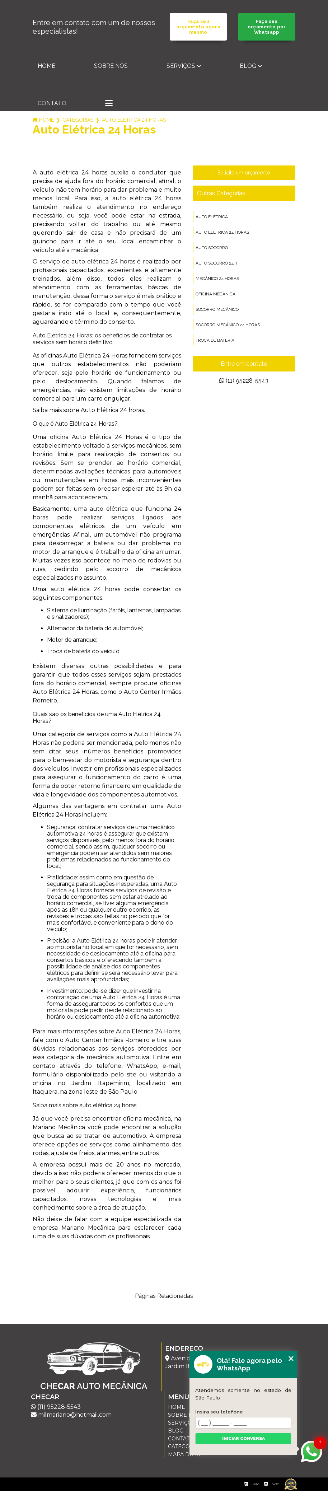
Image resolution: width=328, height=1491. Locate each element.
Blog (248, 65)
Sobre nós (111, 65)
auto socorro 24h (216, 263)
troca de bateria (215, 340)
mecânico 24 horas (217, 278)
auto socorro (212, 247)
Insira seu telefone (219, 1412)
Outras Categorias (221, 193)
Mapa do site (187, 1454)
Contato (52, 103)
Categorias (77, 120)
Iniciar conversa (243, 1438)
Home (46, 65)
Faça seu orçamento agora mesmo (198, 27)
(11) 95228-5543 (243, 380)
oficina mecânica (215, 293)
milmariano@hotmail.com (71, 1414)
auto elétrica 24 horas (222, 232)
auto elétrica (212, 216)
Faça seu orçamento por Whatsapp (267, 27)
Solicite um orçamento (243, 173)
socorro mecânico (217, 309)
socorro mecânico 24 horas (228, 324)
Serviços (181, 65)
